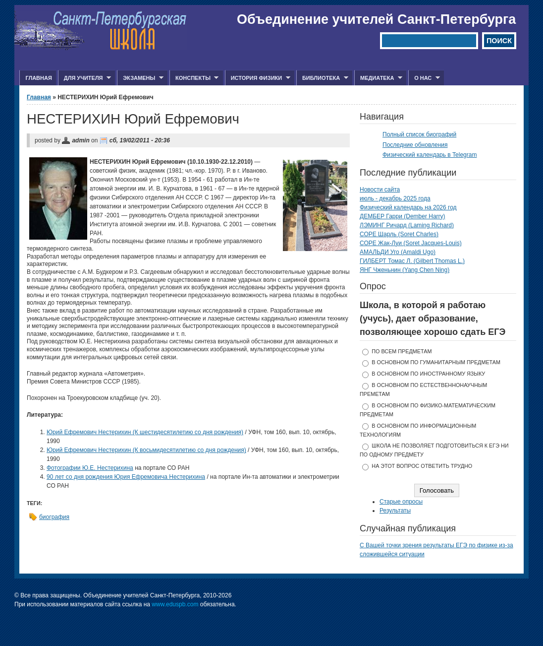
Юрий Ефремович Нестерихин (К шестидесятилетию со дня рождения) (145, 432)
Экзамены (140, 78)
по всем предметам (402, 351)
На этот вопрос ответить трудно (422, 466)
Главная (38, 78)
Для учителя (84, 78)
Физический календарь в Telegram (429, 154)
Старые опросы (401, 501)
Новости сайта (380, 189)
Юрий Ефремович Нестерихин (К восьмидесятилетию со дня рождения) (146, 450)
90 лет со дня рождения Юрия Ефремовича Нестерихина (126, 476)
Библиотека (322, 78)
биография (54, 517)
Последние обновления (415, 144)
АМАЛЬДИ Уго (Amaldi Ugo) (397, 252)
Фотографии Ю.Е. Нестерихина (90, 467)
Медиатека (378, 78)
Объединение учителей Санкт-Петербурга (376, 19)
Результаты (395, 510)
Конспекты (193, 78)
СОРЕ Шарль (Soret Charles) (399, 234)
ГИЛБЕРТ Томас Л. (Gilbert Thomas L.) (412, 261)
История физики (257, 78)
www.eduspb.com (175, 604)
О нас (424, 78)
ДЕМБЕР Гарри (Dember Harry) (402, 216)
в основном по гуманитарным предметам (436, 362)
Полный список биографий (419, 134)
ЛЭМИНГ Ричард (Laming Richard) (407, 225)
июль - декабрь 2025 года (395, 198)
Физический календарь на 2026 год (408, 207)
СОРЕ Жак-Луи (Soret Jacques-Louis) (411, 243)
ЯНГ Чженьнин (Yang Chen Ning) (404, 269)
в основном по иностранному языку (428, 374)
